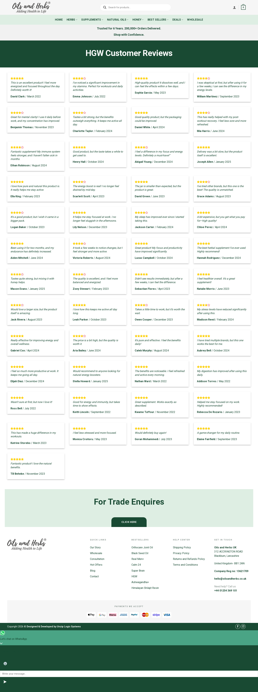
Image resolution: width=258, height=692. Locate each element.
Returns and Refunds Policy (189, 559)
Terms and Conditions (185, 564)
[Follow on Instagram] (243, 626)
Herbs (72, 19)
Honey (138, 19)
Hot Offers (96, 564)
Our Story (95, 547)
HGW (134, 576)
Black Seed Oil (139, 553)
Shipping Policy (182, 547)
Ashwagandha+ (140, 582)
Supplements (92, 19)
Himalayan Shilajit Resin (145, 587)
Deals (177, 19)
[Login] (234, 7)
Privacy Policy (181, 553)
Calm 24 (136, 564)
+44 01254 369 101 (225, 590)
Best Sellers (158, 19)
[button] (243, 7)
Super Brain (138, 570)
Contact (94, 576)
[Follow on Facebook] (237, 626)
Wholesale (195, 19)
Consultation (97, 559)
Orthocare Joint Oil (142, 547)
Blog (92, 570)
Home (59, 19)
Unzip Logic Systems (69, 626)
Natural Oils (117, 19)
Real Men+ (137, 559)
